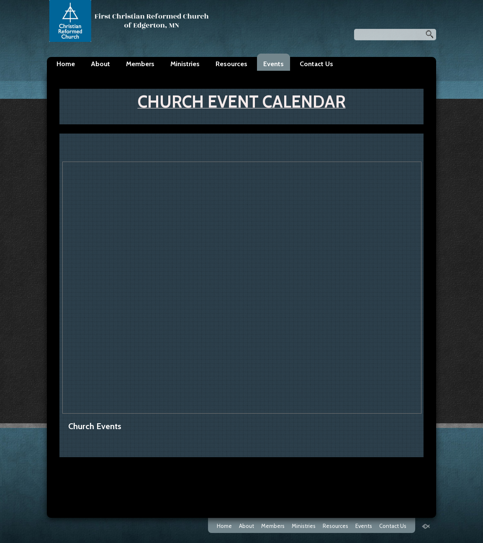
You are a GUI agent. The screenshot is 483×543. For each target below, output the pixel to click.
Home (66, 64)
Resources (231, 64)
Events (273, 64)
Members (140, 64)
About (100, 64)
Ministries (185, 64)
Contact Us (316, 64)
